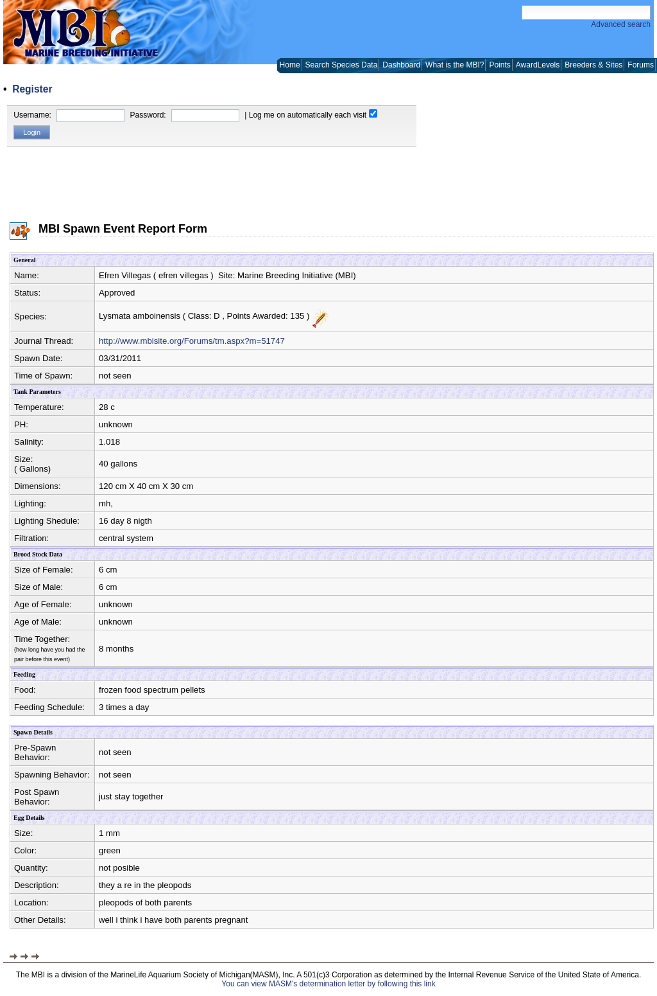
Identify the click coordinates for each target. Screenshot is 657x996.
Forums (640, 64)
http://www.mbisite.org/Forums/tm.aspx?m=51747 (192, 341)
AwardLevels (537, 64)
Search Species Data (341, 64)
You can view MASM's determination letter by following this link (328, 983)
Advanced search (621, 24)
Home (290, 64)
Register (32, 89)
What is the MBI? (454, 64)
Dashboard (401, 64)
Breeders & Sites (593, 64)
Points (499, 64)
